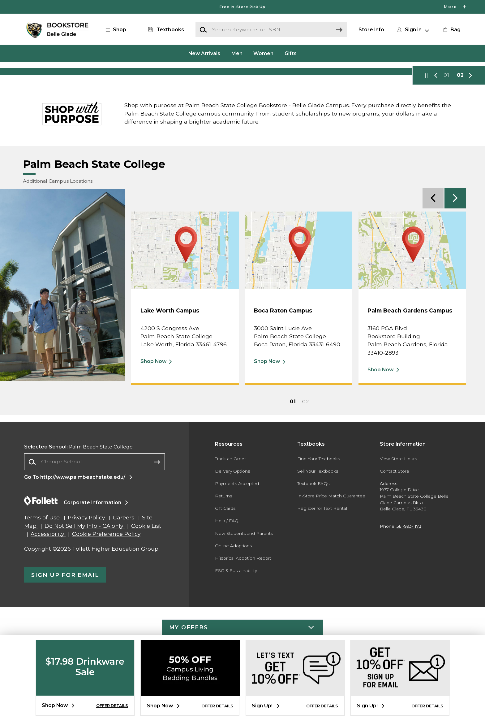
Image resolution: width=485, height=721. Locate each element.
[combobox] (94, 575)
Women (263, 53)
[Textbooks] (164, 29)
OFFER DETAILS (112, 705)
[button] (119, 29)
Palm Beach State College (78, 561)
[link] (451, 29)
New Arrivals (204, 53)
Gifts (291, 53)
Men (236, 53)
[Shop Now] (242, 129)
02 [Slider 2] (460, 189)
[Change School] (94, 575)
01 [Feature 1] (293, 515)
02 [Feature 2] (305, 515)
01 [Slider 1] (446, 189)
